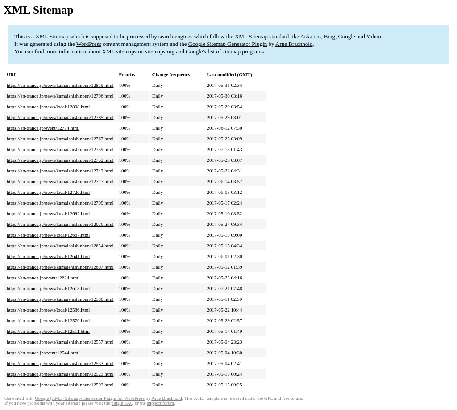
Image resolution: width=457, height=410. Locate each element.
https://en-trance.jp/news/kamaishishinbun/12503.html (60, 384)
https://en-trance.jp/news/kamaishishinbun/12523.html (60, 374)
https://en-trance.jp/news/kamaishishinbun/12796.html (60, 95)
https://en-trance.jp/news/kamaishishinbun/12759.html (60, 149)
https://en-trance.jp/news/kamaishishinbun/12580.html (60, 299)
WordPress (88, 44)
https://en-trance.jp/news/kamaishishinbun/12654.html (60, 245)
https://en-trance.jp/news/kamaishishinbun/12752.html (60, 160)
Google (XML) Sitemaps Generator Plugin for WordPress (90, 398)
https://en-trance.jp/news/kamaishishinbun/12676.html (60, 224)
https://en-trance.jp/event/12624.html (43, 277)
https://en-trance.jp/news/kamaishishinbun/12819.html (60, 85)
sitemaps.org (159, 51)
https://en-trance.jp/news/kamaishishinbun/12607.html (60, 267)
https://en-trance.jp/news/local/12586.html (48, 309)
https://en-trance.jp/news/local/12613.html (48, 288)
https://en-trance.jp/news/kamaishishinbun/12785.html (60, 117)
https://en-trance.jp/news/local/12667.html (48, 235)
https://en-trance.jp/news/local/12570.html (48, 320)
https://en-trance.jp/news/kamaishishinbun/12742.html (60, 170)
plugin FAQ (122, 403)
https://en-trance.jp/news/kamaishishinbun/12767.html (60, 138)
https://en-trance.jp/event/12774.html (43, 128)
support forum (160, 403)
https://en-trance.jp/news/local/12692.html (48, 213)
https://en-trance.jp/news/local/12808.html (48, 106)
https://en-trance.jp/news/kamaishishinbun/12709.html (60, 202)
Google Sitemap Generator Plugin (227, 44)
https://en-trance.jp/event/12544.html (43, 352)
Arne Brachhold (293, 44)
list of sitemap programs (236, 51)
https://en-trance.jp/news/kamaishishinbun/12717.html (60, 181)
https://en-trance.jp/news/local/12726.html (48, 192)
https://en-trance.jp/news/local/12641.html (48, 256)
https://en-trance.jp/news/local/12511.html (48, 331)
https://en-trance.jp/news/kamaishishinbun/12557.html (60, 341)
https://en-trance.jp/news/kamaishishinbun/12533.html (60, 363)
